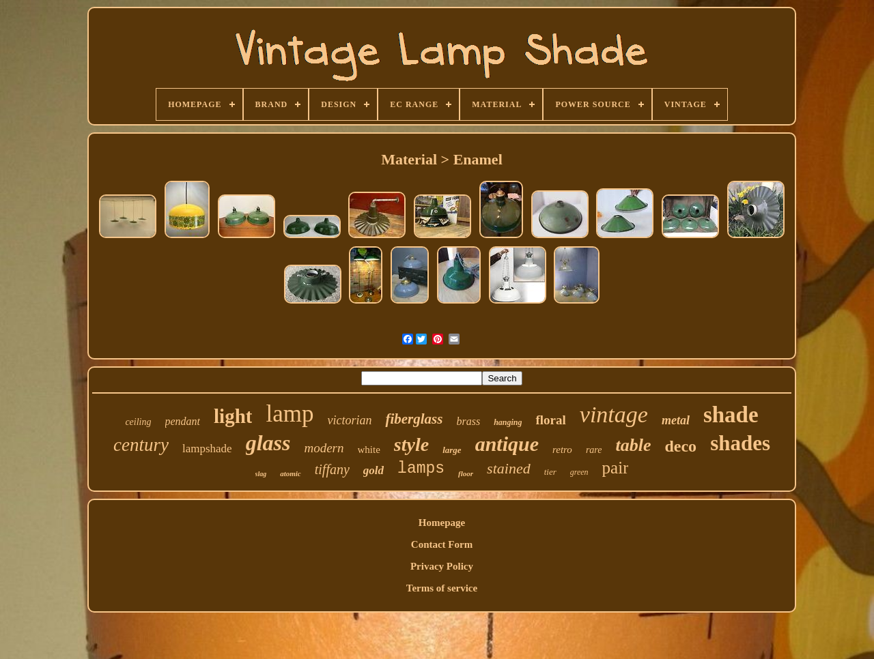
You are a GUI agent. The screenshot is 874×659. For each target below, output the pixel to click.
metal (676, 420)
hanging (508, 422)
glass (268, 442)
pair (615, 467)
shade (731, 414)
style (411, 444)
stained (509, 468)
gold (373, 470)
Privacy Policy (441, 566)
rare (594, 450)
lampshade (207, 448)
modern (323, 448)
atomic (290, 473)
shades (740, 443)
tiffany (332, 469)
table (633, 445)
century (141, 445)
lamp (289, 413)
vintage (614, 414)
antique (507, 444)
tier (550, 472)
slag (261, 474)
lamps (421, 469)
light (233, 416)
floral (550, 420)
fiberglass (413, 419)
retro (562, 449)
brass (468, 421)
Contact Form (442, 544)
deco (680, 446)
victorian (349, 420)
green (579, 472)
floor (465, 473)
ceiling (138, 422)
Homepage (442, 522)
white (369, 449)
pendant (183, 421)
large (451, 450)
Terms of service (441, 588)
